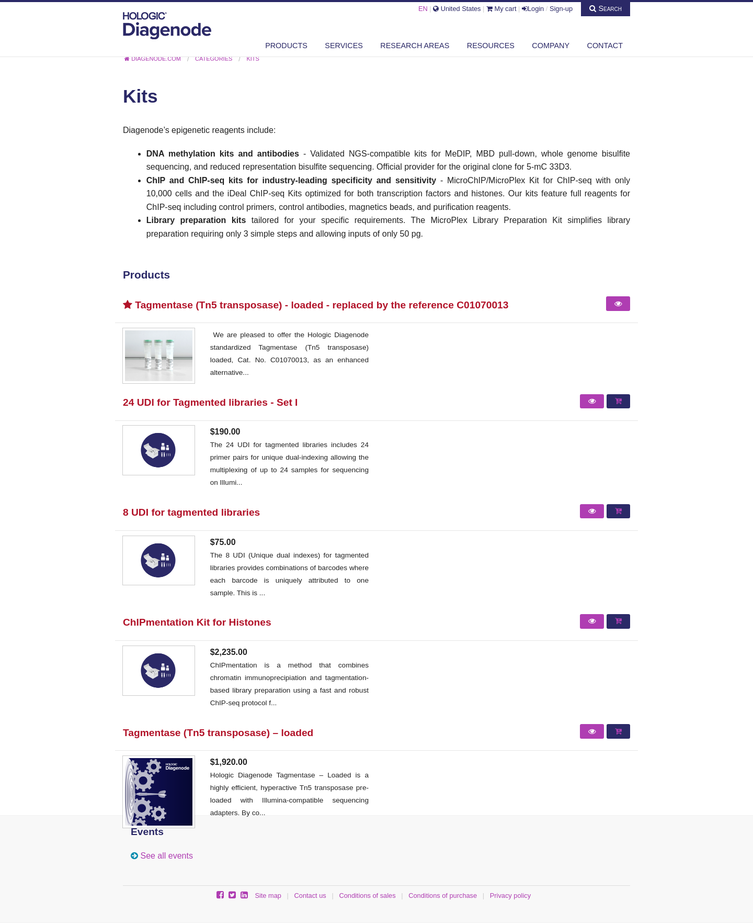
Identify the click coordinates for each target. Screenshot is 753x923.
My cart (501, 9)
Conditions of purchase (442, 895)
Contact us (310, 895)
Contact (605, 45)
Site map (268, 895)
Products (286, 45)
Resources (491, 45)
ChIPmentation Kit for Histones (197, 622)
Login (533, 9)
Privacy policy (510, 895)
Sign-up (561, 9)
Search (605, 8)
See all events (166, 855)
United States (457, 9)
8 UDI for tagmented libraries (191, 512)
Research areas (414, 45)
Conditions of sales (367, 895)
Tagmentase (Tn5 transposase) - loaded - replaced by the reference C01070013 (315, 304)
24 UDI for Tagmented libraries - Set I (210, 402)
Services (344, 45)
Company (550, 45)
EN (423, 9)
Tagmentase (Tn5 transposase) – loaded (218, 732)
